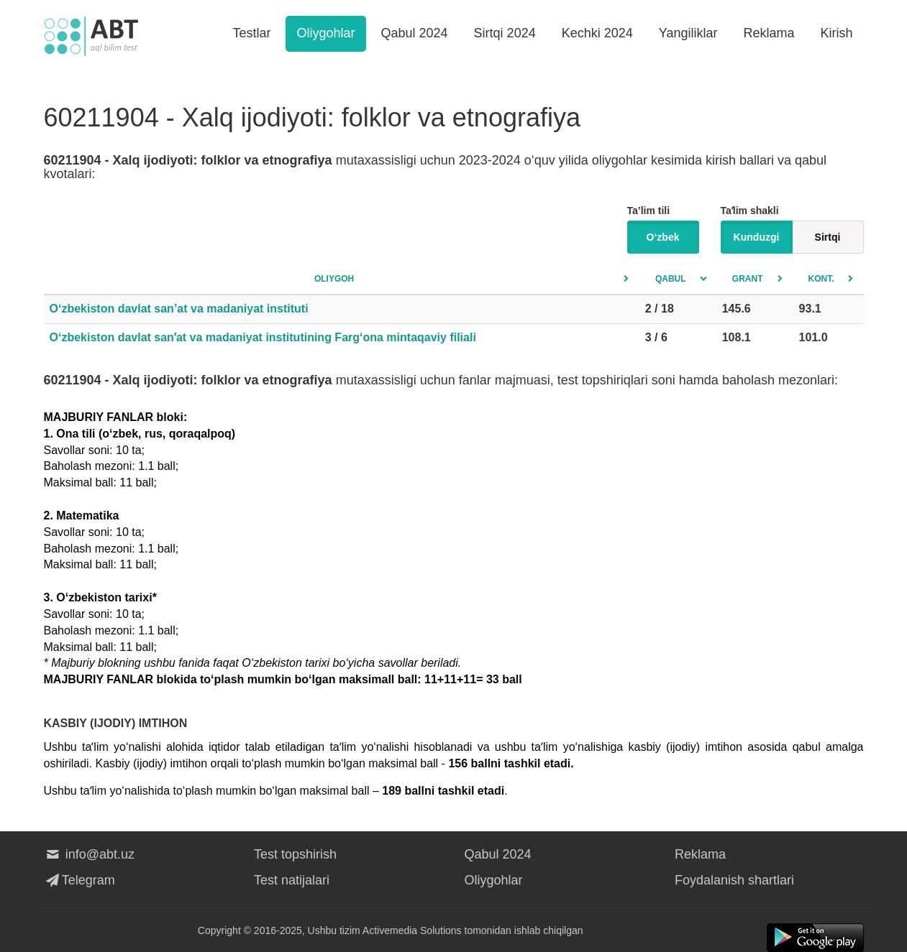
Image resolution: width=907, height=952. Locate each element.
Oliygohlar (325, 33)
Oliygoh (334, 279)
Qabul (670, 279)
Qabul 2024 (414, 33)
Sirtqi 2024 (505, 33)
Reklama (768, 33)
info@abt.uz (89, 854)
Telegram (79, 880)
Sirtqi (828, 237)
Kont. (821, 279)
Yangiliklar (688, 33)
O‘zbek (663, 237)
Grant (747, 279)
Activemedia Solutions (412, 930)
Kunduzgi (757, 237)
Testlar (251, 33)
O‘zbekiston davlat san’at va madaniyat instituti (179, 308)
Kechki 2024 (597, 33)
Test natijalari (291, 880)
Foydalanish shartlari (734, 880)
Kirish (836, 33)
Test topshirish (295, 854)
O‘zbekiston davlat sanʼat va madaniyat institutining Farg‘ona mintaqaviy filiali (263, 337)
